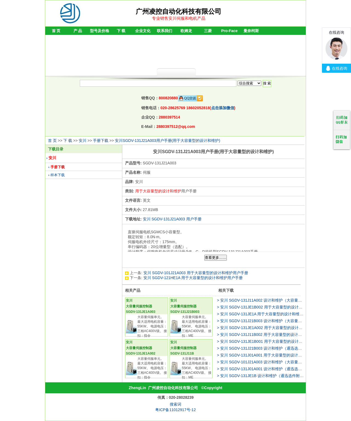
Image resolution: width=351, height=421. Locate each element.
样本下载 (57, 175)
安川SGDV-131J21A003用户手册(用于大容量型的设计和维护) (167, 140)
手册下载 (100, 140)
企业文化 (143, 31)
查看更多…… (216, 258)
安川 (82, 140)
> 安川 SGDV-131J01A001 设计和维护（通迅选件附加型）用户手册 (275, 369)
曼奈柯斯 (251, 31)
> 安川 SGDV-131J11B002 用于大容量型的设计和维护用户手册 (271, 334)
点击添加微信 (222, 108)
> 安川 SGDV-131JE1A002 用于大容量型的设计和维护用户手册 (271, 327)
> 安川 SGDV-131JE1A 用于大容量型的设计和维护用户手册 (268, 314)
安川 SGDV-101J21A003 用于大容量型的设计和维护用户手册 (195, 273)
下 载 (121, 31)
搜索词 (175, 404)
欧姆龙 (186, 31)
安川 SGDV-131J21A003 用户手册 (172, 219)
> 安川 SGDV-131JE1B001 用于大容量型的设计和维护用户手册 (271, 341)
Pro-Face (229, 31)
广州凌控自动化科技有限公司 (173, 388)
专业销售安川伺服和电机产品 (178, 18)
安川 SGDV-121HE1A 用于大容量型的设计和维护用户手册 (193, 278)
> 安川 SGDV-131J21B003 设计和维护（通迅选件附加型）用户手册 (275, 348)
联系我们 (164, 31)
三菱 (208, 31)
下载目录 (55, 149)
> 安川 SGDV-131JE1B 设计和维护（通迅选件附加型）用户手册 (272, 376)
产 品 (77, 31)
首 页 (56, 31)
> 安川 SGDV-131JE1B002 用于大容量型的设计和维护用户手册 (271, 307)
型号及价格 (99, 31)
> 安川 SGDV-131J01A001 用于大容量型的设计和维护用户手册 (271, 355)
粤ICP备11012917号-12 (175, 410)
